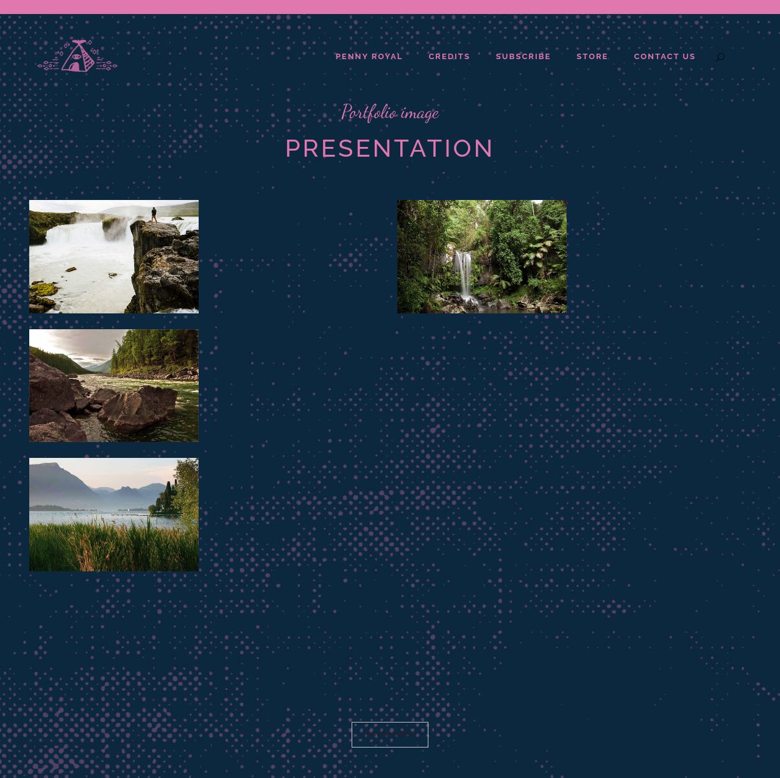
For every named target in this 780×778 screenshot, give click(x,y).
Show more (390, 734)
